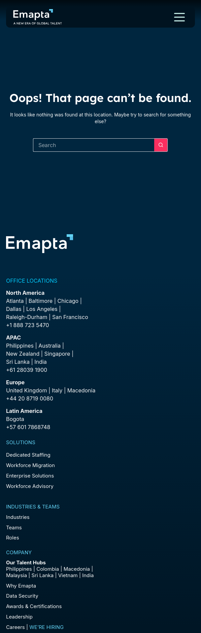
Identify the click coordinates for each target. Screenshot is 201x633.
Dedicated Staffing (28, 455)
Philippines (20, 345)
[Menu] (179, 17)
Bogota (15, 419)
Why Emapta (21, 586)
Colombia (47, 569)
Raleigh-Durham (26, 317)
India (88, 575)
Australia (49, 345)
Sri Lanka (18, 361)
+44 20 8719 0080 (29, 398)
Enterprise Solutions (30, 475)
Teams (14, 527)
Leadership (19, 616)
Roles (12, 537)
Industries (18, 517)
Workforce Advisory (30, 486)
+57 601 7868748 (28, 427)
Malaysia (16, 575)
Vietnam (68, 575)
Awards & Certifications (34, 606)
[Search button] (161, 145)
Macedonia (81, 390)
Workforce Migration (30, 465)
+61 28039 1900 (26, 369)
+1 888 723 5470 (27, 325)
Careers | (35, 627)
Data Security (22, 596)
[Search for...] (93, 145)
